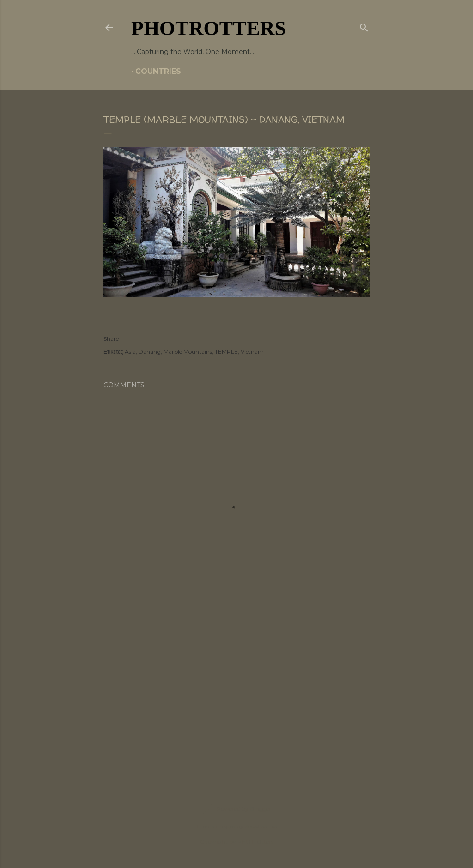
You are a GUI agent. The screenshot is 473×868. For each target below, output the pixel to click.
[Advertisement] (236, 692)
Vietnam (252, 351)
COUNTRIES (158, 71)
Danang (150, 351)
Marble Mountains (188, 351)
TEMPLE (226, 351)
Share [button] (111, 338)
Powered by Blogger (236, 808)
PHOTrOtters (208, 28)
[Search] (364, 26)
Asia (130, 351)
